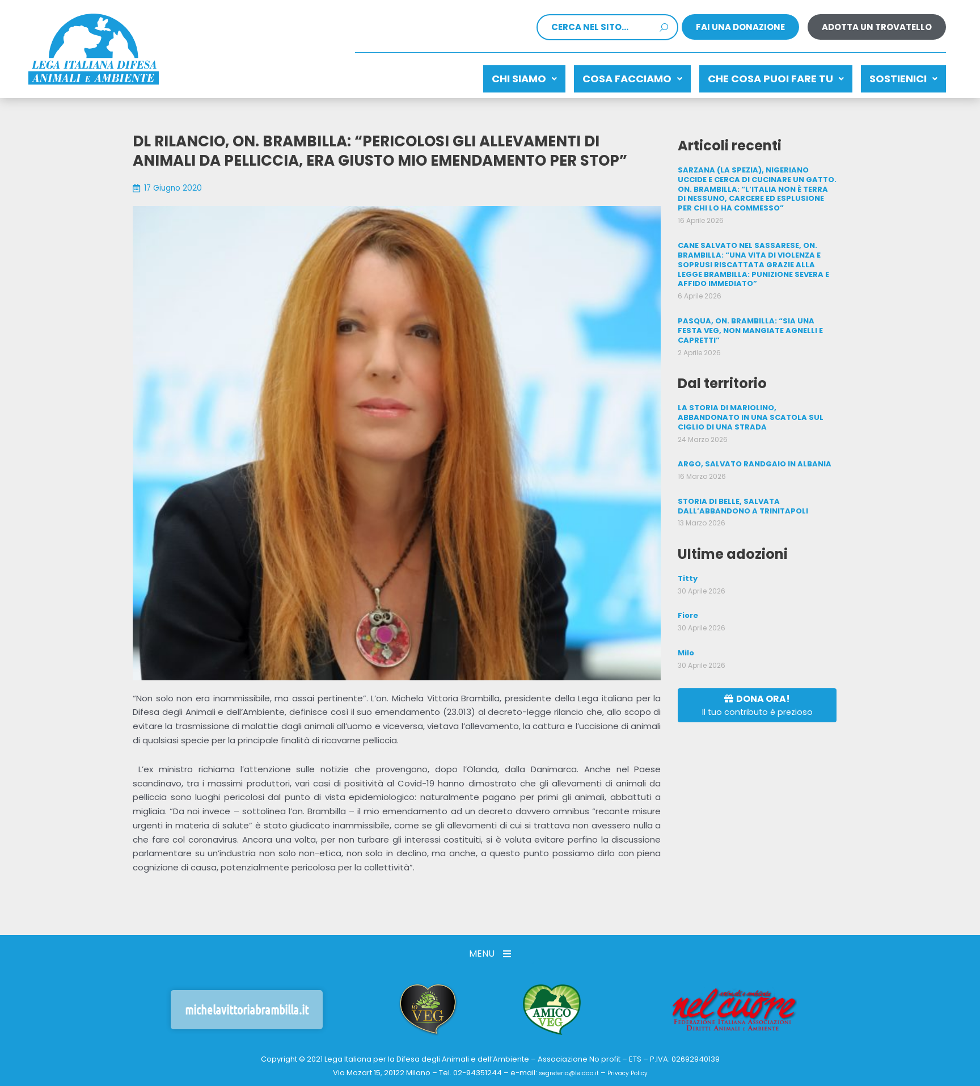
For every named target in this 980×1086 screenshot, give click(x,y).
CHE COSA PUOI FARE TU (759, 76)
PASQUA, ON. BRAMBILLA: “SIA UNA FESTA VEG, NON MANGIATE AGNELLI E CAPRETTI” (755, 312)
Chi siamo (484, 76)
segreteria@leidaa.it (564, 1068)
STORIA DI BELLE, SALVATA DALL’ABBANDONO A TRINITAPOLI (740, 478)
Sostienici (898, 76)
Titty (687, 550)
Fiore (687, 586)
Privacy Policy (635, 1068)
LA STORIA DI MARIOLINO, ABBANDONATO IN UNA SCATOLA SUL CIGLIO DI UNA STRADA (755, 392)
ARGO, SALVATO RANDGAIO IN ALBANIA (750, 438)
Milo (686, 623)
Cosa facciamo (604, 76)
